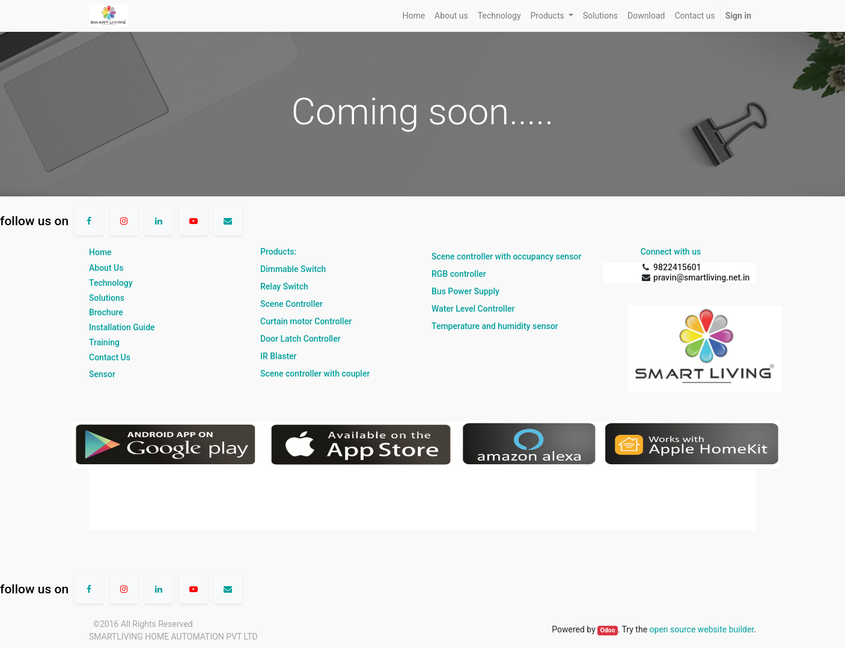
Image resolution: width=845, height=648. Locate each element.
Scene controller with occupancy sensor (506, 256)
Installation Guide (122, 327)
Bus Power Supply (465, 291)
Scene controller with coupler (315, 373)
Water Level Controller (473, 308)
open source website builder (702, 629)
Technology (111, 283)
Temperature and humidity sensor (495, 326)
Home (100, 252)
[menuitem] (413, 16)
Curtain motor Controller (306, 321)
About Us (106, 268)
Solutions (106, 298)
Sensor (102, 374)
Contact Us (109, 357)
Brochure (106, 312)
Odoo (607, 630)
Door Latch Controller (300, 339)
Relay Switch (284, 286)
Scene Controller (291, 304)
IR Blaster (278, 356)
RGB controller (459, 274)
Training (104, 342)
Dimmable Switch (293, 269)
